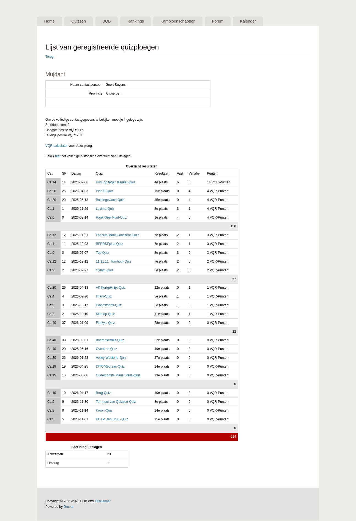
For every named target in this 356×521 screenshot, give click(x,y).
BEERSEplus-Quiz (109, 244)
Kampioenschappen (188, 21)
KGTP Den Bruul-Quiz (112, 420)
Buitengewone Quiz (110, 200)
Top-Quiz (102, 253)
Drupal (68, 507)
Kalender (263, 21)
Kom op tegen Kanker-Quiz (115, 183)
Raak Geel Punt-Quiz (111, 218)
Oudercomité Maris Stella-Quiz (118, 376)
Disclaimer (103, 502)
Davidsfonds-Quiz (109, 306)
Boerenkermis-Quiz (110, 341)
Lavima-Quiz (105, 209)
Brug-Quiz (103, 393)
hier (58, 157)
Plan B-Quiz (104, 192)
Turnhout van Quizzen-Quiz (116, 402)
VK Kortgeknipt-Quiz (110, 288)
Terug (49, 57)
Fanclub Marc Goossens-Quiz (117, 236)
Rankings (143, 21)
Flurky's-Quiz (105, 323)
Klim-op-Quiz (105, 314)
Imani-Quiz (104, 297)
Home (50, 21)
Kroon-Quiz (104, 411)
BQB (112, 21)
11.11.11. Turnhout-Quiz (113, 262)
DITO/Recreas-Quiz (110, 367)
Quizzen (82, 21)
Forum (231, 21)
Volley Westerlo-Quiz (111, 358)
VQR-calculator (56, 146)
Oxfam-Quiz (104, 271)
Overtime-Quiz (106, 349)
